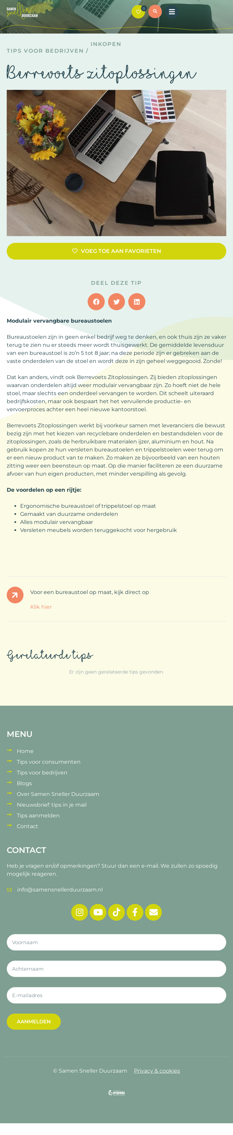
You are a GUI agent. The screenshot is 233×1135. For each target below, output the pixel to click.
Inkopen (106, 44)
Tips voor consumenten (49, 762)
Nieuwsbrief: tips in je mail (52, 805)
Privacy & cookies (157, 1071)
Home (25, 751)
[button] (155, 12)
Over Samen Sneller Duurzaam (58, 794)
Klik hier (41, 607)
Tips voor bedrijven (45, 51)
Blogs (24, 783)
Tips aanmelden (38, 815)
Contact (27, 826)
